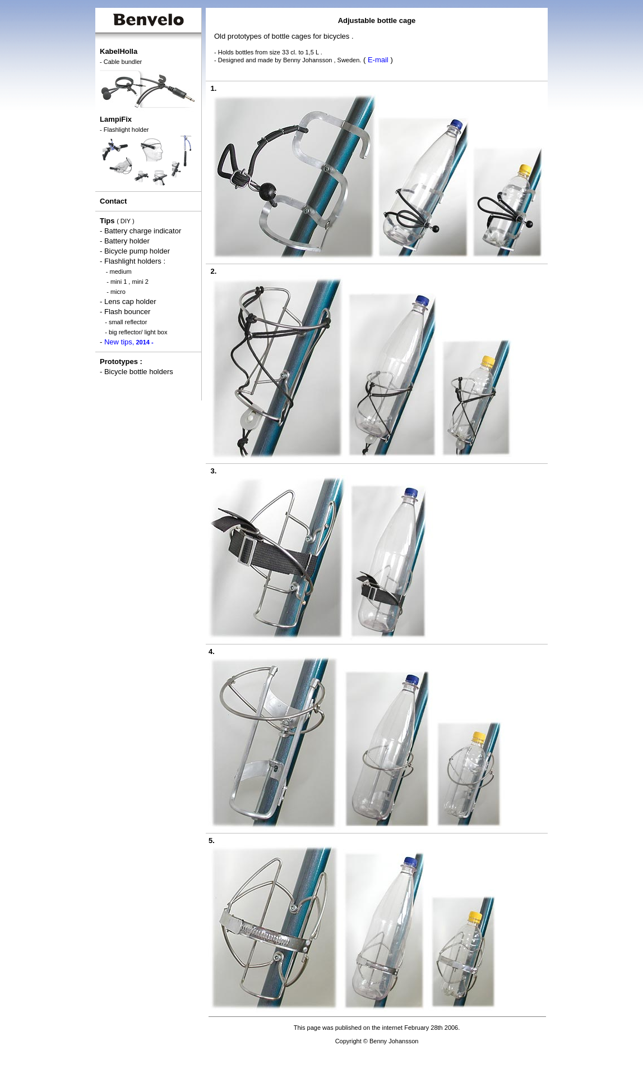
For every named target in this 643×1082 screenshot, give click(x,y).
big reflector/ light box (138, 332)
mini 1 (118, 281)
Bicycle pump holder (137, 251)
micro (118, 291)
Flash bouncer (127, 311)
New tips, (129, 342)
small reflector (128, 322)
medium (121, 271)
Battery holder (127, 241)
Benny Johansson (307, 60)
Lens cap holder (130, 301)
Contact (113, 201)
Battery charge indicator (142, 231)
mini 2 (140, 281)
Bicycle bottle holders (138, 371)
